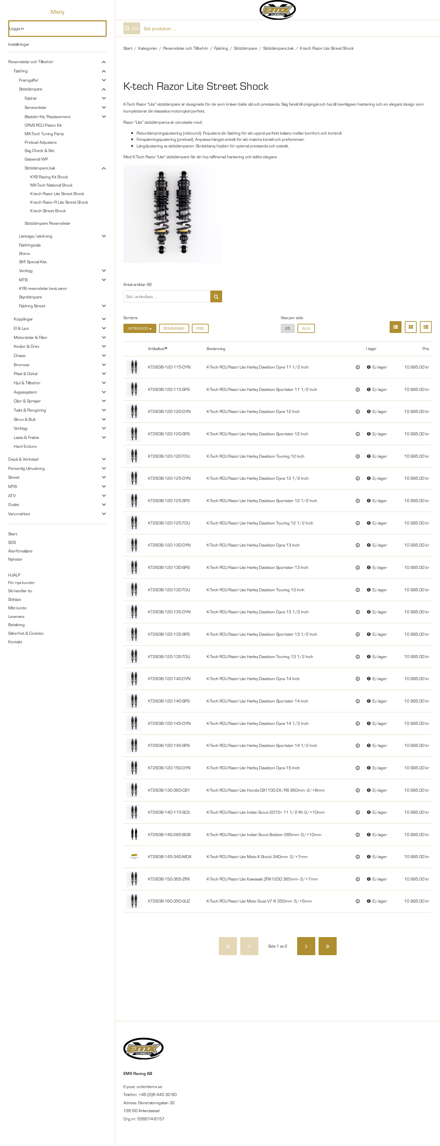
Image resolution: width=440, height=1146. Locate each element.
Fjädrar (31, 98)
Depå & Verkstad (23, 459)
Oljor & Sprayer (27, 401)
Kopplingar (23, 319)
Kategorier (147, 48)
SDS (12, 542)
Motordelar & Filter (30, 337)
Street (13, 477)
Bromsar (22, 365)
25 (287, 328)
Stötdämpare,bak (40, 168)
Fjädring (21, 71)
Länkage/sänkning (35, 236)
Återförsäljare (20, 551)
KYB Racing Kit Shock (49, 177)
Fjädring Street (32, 306)
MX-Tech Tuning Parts (44, 134)
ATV (11, 495)
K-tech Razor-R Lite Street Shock (59, 202)
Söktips (14, 599)
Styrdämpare (30, 297)
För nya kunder (21, 582)
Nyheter (15, 559)
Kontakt (15, 642)
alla (306, 328)
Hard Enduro (25, 446)
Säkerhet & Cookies (25, 633)
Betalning (16, 624)
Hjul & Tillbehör (27, 383)
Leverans (16, 616)
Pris (200, 328)
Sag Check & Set (39, 150)
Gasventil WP (36, 159)
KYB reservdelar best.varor (43, 288)
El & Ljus (21, 328)
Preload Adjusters (41, 142)
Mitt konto (17, 608)
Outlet (13, 504)
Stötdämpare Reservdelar (47, 223)
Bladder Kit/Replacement (47, 116)
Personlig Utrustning (26, 468)
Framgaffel (28, 80)
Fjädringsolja (29, 245)
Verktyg (26, 270)
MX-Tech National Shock (51, 185)
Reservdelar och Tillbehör (30, 61)
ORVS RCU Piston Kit (43, 125)
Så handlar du (20, 591)
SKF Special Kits (33, 262)
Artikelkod (156, 348)
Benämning (174, 328)
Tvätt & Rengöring (30, 410)
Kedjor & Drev (26, 346)
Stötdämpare (30, 89)
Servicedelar (35, 107)
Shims (24, 253)
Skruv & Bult (25, 419)
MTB (23, 280)
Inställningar (18, 44)
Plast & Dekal (25, 373)
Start (12, 534)
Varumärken (19, 514)
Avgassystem (25, 392)
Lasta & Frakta (26, 437)
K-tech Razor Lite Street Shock (57, 193)
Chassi (19, 355)
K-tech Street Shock (48, 211)
